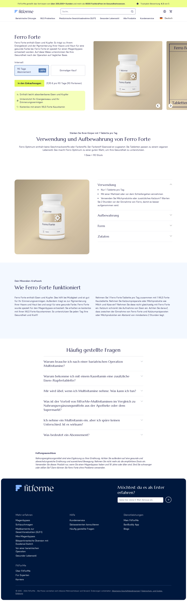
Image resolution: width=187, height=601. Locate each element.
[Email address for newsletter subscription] (140, 500)
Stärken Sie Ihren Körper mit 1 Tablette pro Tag (93, 133)
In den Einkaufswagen (29, 83)
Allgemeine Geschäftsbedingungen (126, 591)
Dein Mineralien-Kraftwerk (28, 280)
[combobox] (98, 11)
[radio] (32, 70)
